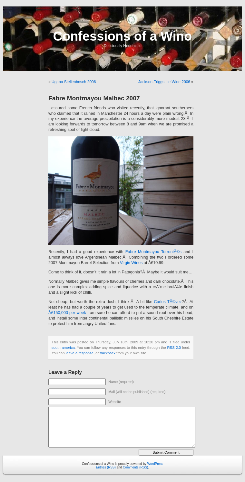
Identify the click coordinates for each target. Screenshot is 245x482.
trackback (107, 353)
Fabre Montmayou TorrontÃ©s (153, 252)
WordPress (155, 464)
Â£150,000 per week (67, 312)
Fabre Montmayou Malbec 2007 (94, 98)
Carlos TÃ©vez (167, 302)
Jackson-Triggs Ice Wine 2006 (164, 82)
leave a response (79, 353)
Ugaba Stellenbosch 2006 (74, 82)
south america (63, 347)
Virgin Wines (131, 263)
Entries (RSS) (106, 467)
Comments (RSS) (135, 467)
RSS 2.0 (174, 347)
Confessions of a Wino (122, 36)
